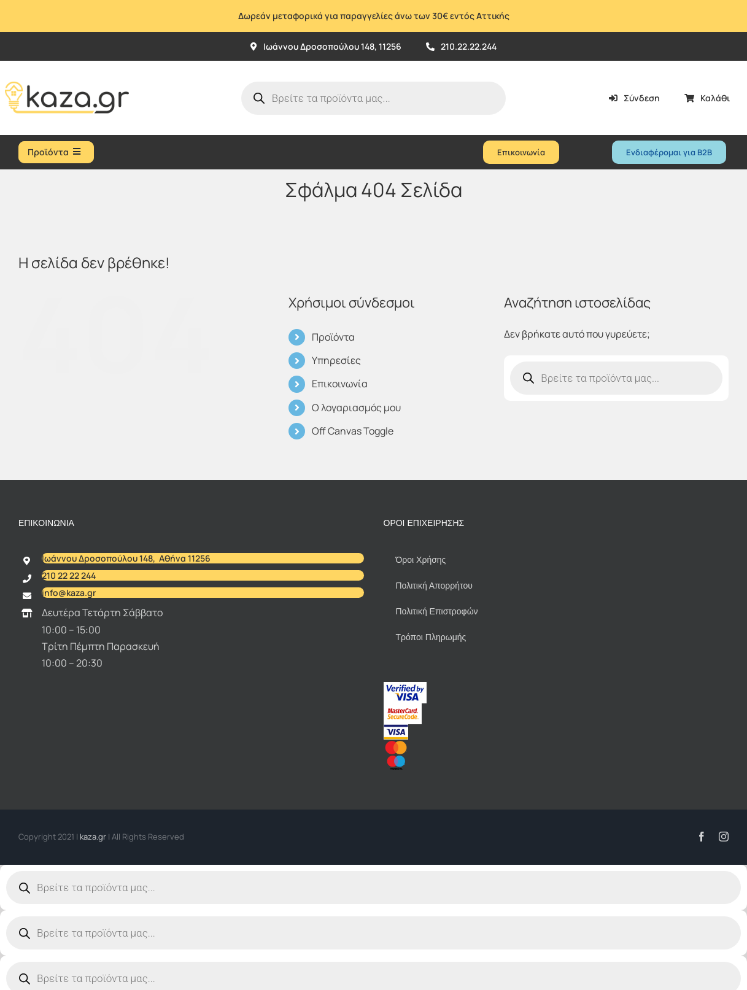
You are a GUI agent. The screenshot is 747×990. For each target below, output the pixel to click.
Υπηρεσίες (336, 360)
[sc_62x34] (403, 708)
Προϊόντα (333, 337)
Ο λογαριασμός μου (356, 407)
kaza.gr (94, 836)
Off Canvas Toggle (352, 431)
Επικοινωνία (340, 383)
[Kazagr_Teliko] (67, 65)
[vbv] (405, 687)
